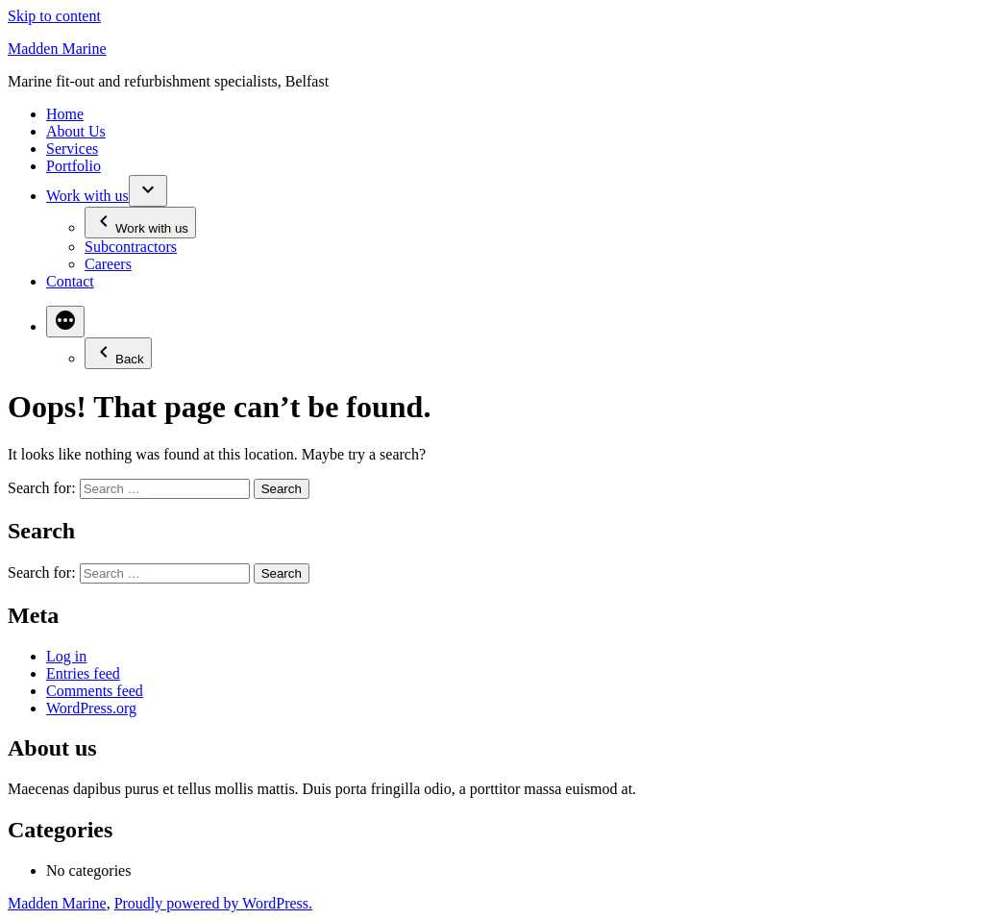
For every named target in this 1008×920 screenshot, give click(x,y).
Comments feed (94, 691)
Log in (66, 656)
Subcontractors (131, 246)
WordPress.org (91, 708)
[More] (65, 321)
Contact (70, 281)
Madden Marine (57, 48)
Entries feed (83, 673)
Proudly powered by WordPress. (213, 903)
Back (118, 353)
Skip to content (54, 16)
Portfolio (73, 166)
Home (65, 114)
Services (72, 148)
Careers (108, 264)
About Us (76, 131)
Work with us (87, 195)
